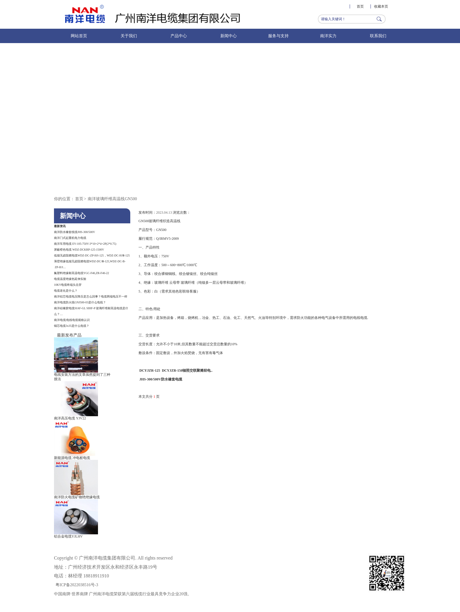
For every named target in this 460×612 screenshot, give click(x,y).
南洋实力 (328, 36)
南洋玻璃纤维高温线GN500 (112, 199)
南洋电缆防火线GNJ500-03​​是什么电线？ (80, 302)
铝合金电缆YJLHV (68, 536)
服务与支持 (278, 36)
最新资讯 (60, 226)
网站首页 (79, 36)
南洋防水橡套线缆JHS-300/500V (74, 232)
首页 (360, 6)
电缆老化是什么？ (65, 290)
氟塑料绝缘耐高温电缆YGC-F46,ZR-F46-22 (81, 273)
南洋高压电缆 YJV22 (70, 418)
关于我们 (129, 36)
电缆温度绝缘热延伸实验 (70, 278)
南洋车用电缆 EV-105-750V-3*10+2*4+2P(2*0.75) (85, 243)
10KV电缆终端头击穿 (68, 284)
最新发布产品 (69, 335)
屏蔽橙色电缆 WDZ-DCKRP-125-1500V (79, 249)
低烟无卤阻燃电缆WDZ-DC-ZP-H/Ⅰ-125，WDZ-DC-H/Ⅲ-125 (92, 255)
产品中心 (178, 36)
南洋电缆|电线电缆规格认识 (72, 320)
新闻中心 (228, 36)
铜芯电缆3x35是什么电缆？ (71, 325)
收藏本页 (381, 6)
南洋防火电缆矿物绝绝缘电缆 (77, 497)
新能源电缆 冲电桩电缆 (72, 458)
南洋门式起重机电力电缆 (70, 237)
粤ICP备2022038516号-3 (76, 585)
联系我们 (378, 36)
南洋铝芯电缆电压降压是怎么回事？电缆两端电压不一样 (90, 296)
